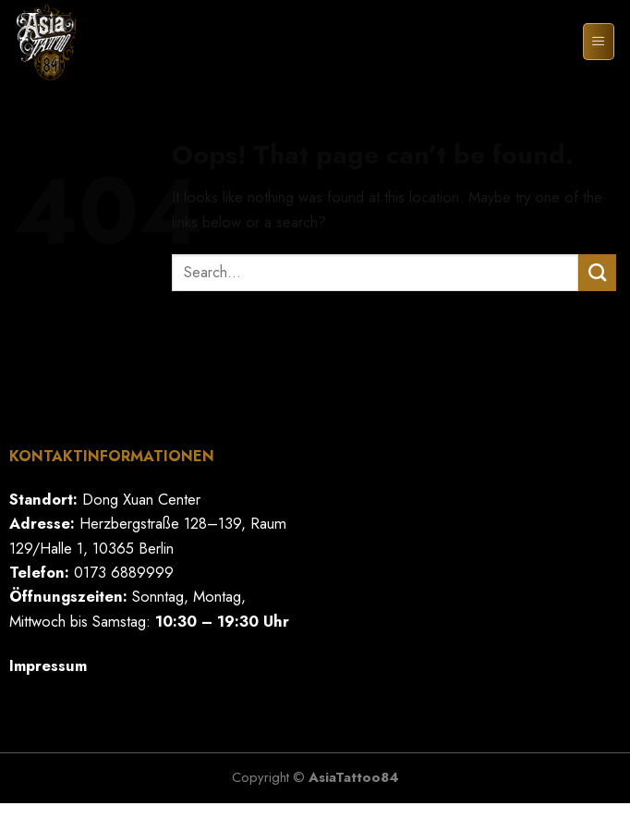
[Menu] (598, 42)
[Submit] (597, 272)
